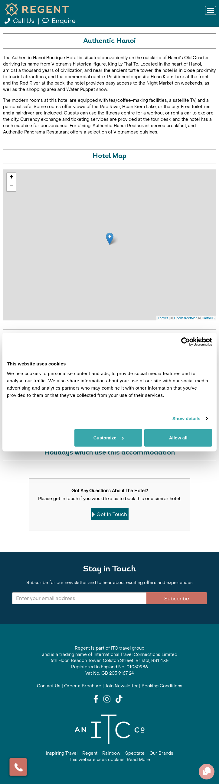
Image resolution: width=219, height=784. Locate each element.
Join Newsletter (121, 686)
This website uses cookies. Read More (109, 760)
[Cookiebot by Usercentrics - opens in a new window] (185, 341)
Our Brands (161, 753)
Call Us (20, 21)
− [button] (11, 186)
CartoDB (208, 318)
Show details (186, 418)
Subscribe (176, 599)
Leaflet (163, 318)
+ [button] (11, 177)
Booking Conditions (162, 686)
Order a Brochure (82, 686)
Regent (89, 753)
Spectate (135, 753)
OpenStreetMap (186, 318)
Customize (108, 437)
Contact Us (48, 686)
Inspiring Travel (61, 753)
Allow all (178, 437)
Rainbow (111, 753)
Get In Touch (109, 514)
